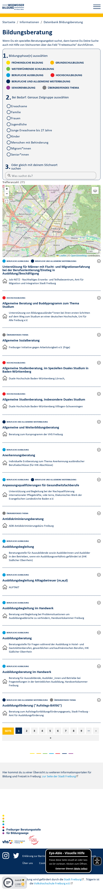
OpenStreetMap (78, 255)
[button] (6, 189)
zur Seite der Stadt (60, 776)
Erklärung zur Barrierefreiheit (39, 855)
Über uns (27, 862)
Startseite (8, 22)
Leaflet (61, 255)
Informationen (29, 22)
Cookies (43, 862)
